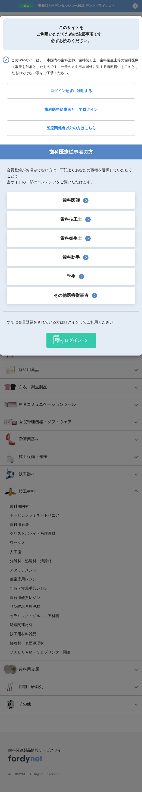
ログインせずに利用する (71, 91)
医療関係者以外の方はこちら (71, 128)
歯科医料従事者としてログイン (71, 109)
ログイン (73, 340)
